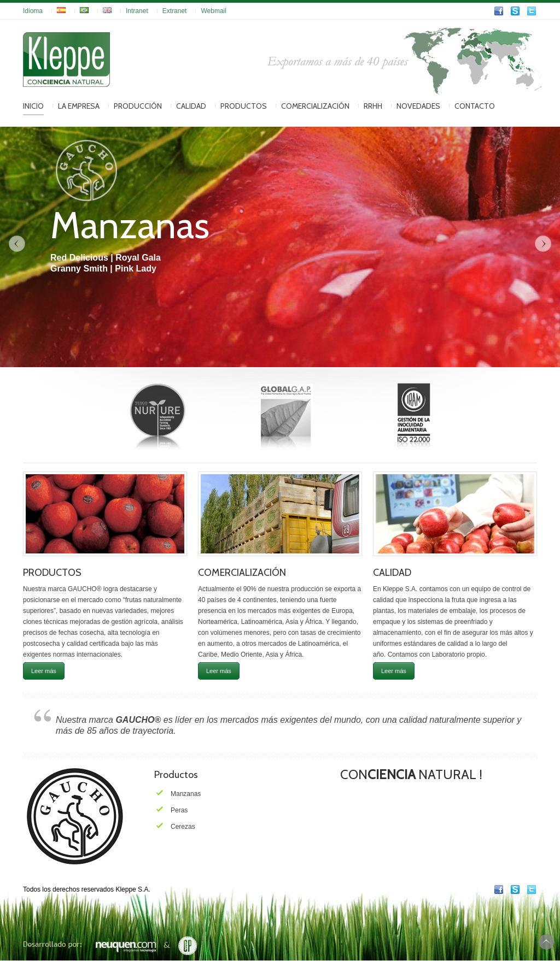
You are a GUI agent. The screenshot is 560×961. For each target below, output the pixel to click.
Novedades (418, 106)
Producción (138, 106)
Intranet (137, 11)
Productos (243, 106)
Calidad (191, 106)
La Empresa (79, 106)
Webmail (213, 11)
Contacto (474, 106)
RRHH (373, 106)
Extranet (174, 11)
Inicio (33, 106)
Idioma (33, 11)
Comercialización (315, 106)
